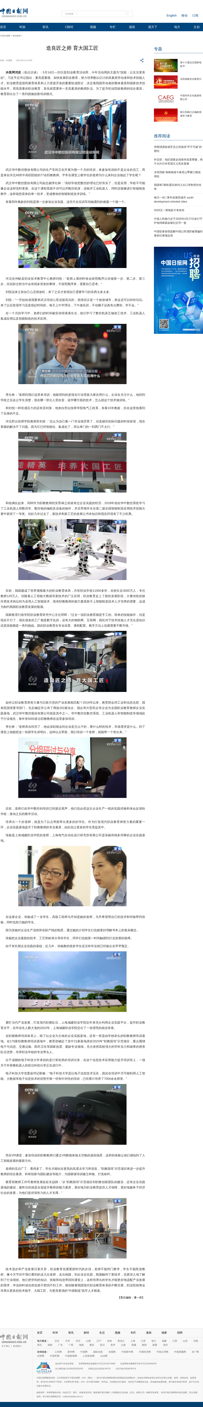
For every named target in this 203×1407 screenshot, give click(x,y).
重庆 (91, 1345)
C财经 (69, 27)
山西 (88, 1340)
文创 (197, 27)
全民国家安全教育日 (190, 79)
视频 (93, 27)
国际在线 (98, 1351)
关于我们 (6, 1346)
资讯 (45, 27)
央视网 (112, 1351)
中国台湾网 (162, 1351)
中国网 (83, 1351)
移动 (184, 15)
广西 (71, 1345)
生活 (102, 1332)
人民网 (58, 1351)
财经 (86, 1332)
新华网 (71, 1351)
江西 (174, 1340)
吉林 (109, 1340)
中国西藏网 (180, 1351)
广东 (60, 1345)
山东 (185, 1340)
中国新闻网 (71, 1356)
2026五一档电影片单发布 (169, 210)
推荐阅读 (162, 136)
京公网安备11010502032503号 (69, 1369)
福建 (164, 1340)
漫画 (132, 27)
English (172, 15)
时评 (55, 1332)
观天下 (152, 27)
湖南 (50, 1345)
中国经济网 (145, 1351)
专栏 (112, 27)
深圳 (165, 1345)
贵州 (112, 1345)
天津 (67, 1340)
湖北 (39, 1345)
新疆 (154, 1345)
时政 (22, 27)
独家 (164, 1332)
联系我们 (17, 1346)
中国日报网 (5, 36)
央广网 (195, 1351)
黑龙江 (121, 1340)
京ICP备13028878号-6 (126, 1369)
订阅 (195, 15)
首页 (3, 27)
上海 (132, 1340)
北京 (57, 1340)
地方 (177, 27)
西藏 (133, 1345)
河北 (78, 1340)
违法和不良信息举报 (64, 1363)
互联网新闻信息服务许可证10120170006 (96, 1363)
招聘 (180, 1332)
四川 (102, 1345)
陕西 (144, 1345)
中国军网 (54, 1356)
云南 (123, 1345)
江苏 (143, 1340)
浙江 (153, 1340)
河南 (195, 1340)
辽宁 (99, 1340)
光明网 (40, 1356)
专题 (158, 49)
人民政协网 (89, 1356)
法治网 (103, 1356)
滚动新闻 (17, 36)
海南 (81, 1345)
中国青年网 (127, 1351)
